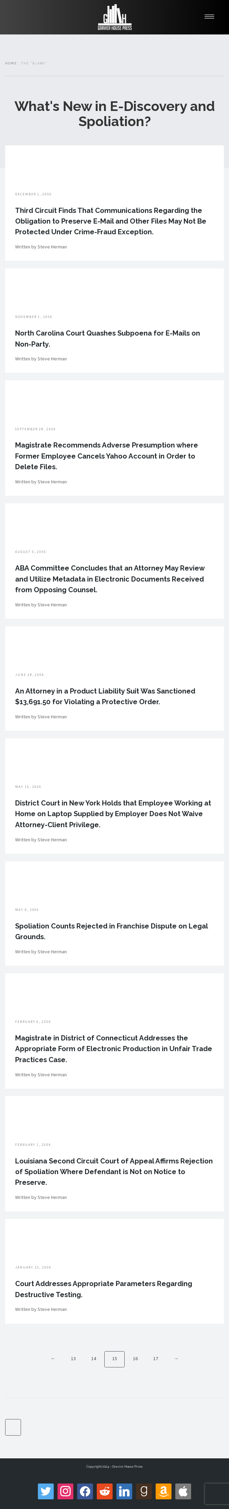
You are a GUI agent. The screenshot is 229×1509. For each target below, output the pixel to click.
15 (114, 1358)
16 (135, 1358)
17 (155, 1358)
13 (73, 1358)
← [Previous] (53, 1358)
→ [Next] (176, 1358)
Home (11, 63)
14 (93, 1358)
